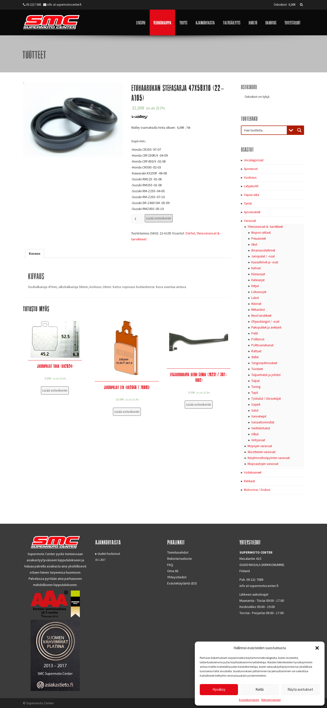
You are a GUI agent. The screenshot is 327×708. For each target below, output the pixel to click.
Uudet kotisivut (109, 553)
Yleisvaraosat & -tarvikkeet (265, 227)
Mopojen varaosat (260, 446)
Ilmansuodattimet (263, 250)
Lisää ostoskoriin (158, 218)
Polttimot (257, 339)
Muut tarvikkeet (261, 315)
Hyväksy (219, 689)
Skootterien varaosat (261, 452)
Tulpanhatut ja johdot (266, 375)
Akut (254, 244)
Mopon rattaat (261, 232)
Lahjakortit (251, 186)
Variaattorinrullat (262, 422)
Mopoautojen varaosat (263, 464)
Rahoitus (270, 22)
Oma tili (172, 571)
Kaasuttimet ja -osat (264, 262)
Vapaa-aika (251, 195)
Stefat (190, 233)
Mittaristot (258, 310)
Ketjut (255, 286)
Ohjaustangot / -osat (265, 321)
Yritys (183, 22)
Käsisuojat (258, 274)
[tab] (34, 253)
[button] (317, 648)
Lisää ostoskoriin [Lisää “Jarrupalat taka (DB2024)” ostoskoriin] (54, 390)
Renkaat (249, 481)
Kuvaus (34, 253)
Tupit (254, 393)
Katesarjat (258, 280)
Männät (256, 304)
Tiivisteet (257, 369)
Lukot (255, 298)
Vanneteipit (258, 416)
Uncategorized (253, 160)
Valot (254, 410)
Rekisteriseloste (271, 700)
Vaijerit (255, 404)
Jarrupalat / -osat (263, 256)
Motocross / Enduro (257, 490)
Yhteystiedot (292, 22)
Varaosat (250, 221)
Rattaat (256, 351)
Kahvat (256, 268)
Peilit (254, 333)
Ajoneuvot (251, 169)
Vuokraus (250, 177)
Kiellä (259, 689)
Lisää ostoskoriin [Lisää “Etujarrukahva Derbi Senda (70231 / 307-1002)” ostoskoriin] (198, 404)
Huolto (253, 22)
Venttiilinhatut (260, 428)
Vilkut (255, 434)
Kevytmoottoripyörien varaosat (269, 458)
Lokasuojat (258, 292)
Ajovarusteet (252, 212)
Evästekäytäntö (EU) (182, 583)
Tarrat (248, 203)
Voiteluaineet (252, 472)
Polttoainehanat (262, 345)
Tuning (255, 387)
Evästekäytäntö (249, 700)
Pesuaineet (258, 238)
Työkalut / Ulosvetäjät (266, 398)
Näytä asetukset (300, 689)
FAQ (170, 564)
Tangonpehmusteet (264, 363)
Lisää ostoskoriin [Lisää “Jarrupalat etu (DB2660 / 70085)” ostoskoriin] (126, 411)
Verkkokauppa (162, 22)
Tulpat (255, 381)
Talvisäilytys (231, 22)
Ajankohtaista (205, 22)
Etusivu (140, 22)
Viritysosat (258, 440)
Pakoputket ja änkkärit (266, 327)
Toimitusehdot (177, 552)
